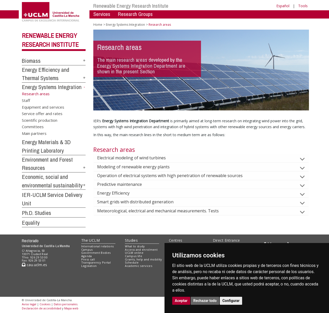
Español (282, 5)
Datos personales (65, 304)
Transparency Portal (96, 262)
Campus (87, 249)
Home (97, 24)
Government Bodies (96, 253)
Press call (88, 259)
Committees (33, 126)
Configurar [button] (231, 301)
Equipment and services (43, 106)
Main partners (34, 133)
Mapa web (71, 308)
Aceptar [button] (181, 301)
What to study (135, 246)
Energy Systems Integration (51, 87)
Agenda (86, 256)
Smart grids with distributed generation (139, 202)
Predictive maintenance (123, 184)
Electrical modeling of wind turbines (135, 158)
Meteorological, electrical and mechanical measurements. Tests (162, 211)
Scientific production (39, 120)
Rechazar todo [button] (205, 301)
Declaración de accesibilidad (41, 308)
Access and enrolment (141, 249)
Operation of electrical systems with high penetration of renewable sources (174, 175)
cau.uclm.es (34, 264)
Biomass (31, 61)
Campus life (133, 256)
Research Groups (135, 14)
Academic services (138, 266)
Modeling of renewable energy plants (137, 167)
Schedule (132, 262)
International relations (97, 246)
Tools (303, 5)
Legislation (89, 266)
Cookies (45, 304)
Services (101, 14)
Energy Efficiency (117, 193)
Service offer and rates (42, 113)
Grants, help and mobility (143, 259)
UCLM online (134, 253)
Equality (31, 223)
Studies (131, 240)
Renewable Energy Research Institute (130, 5)
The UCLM (90, 240)
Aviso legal (29, 304)
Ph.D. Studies (36, 213)
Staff (26, 100)
